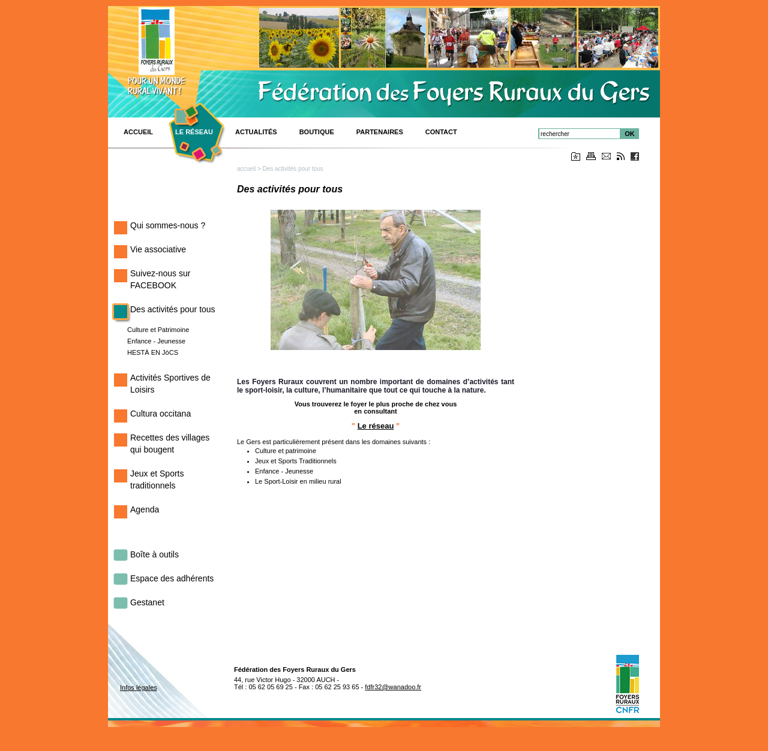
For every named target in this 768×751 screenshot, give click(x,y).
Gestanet (147, 602)
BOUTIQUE (316, 131)
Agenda (144, 509)
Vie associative (158, 249)
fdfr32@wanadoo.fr (393, 686)
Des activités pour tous (172, 309)
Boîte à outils (154, 554)
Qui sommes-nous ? (167, 225)
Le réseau (194, 131)
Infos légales (138, 687)
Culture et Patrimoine (158, 329)
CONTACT (441, 131)
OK (630, 133)
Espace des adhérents (172, 578)
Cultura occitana (160, 413)
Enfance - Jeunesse (156, 341)
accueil (246, 168)
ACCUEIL (138, 131)
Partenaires (379, 131)
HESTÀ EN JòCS (152, 352)
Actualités (256, 131)
